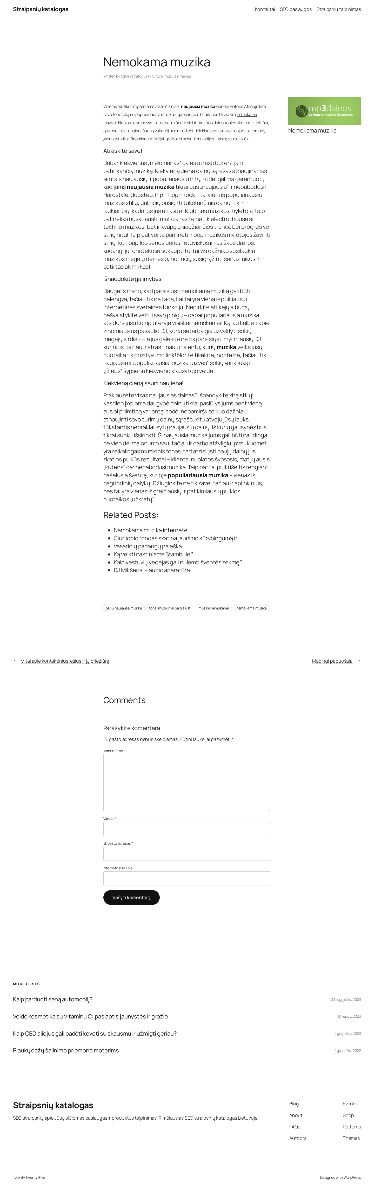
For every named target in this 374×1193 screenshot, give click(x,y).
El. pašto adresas (118, 843)
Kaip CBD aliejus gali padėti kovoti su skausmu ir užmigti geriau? (95, 1033)
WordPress (352, 1177)
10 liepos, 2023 (349, 1016)
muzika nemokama (213, 608)
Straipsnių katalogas (40, 9)
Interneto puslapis (117, 867)
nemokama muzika (251, 608)
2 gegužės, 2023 (348, 1033)
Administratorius (134, 76)
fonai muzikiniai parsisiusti (170, 608)
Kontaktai (265, 9)
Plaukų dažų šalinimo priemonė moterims (66, 1050)
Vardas (110, 818)
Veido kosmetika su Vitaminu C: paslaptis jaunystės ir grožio (90, 1016)
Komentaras (114, 750)
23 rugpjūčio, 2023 (346, 999)
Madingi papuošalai (332, 661)
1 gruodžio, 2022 (348, 1050)
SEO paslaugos (296, 9)
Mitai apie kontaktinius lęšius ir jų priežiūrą (65, 661)
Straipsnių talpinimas (339, 9)
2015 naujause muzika (124, 608)
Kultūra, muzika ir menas (171, 76)
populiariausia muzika (231, 315)
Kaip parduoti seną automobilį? (53, 999)
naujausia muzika (186, 435)
